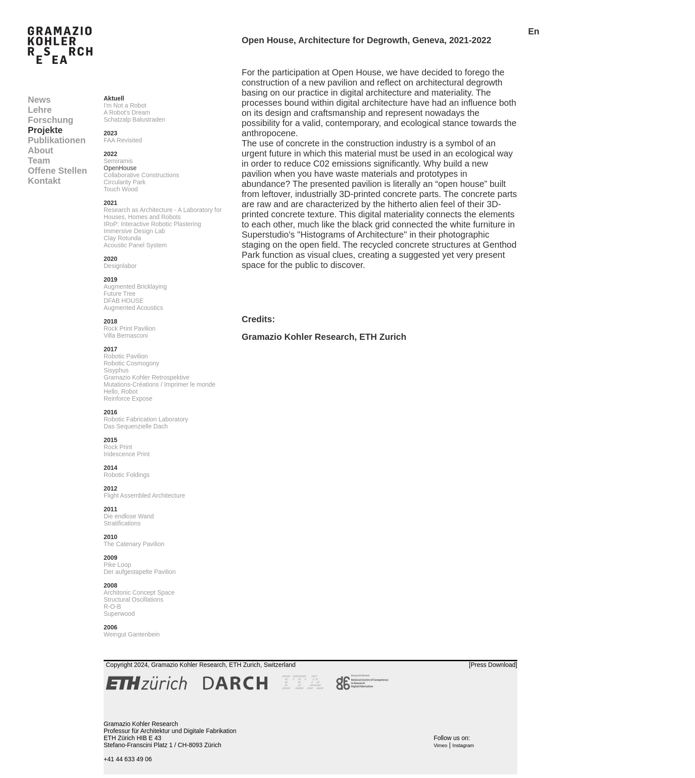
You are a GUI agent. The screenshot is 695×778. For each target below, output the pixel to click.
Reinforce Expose (128, 398)
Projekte (45, 130)
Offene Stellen (57, 170)
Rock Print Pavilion (130, 328)
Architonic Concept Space (139, 592)
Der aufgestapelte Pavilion (140, 571)
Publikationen (57, 140)
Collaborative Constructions (141, 175)
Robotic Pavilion (126, 356)
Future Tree (119, 293)
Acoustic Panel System (135, 245)
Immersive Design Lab (134, 231)
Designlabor (120, 265)
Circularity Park (125, 182)
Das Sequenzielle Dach (136, 426)
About (40, 150)
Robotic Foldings (126, 474)
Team (39, 160)
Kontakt (44, 181)
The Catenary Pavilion (134, 543)
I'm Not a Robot (125, 105)
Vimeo (440, 745)
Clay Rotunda (122, 238)
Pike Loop (117, 564)
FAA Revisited (123, 140)
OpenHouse (120, 167)
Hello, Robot (121, 391)
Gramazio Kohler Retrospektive (147, 377)
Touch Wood (121, 189)
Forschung (50, 120)
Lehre (40, 110)
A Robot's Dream (127, 112)
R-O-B (112, 606)
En (533, 31)
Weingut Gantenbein (132, 634)
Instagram (463, 745)
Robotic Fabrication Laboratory (146, 419)
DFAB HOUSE (123, 300)
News (39, 99)
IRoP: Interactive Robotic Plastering (152, 223)
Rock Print (118, 446)
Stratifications (122, 523)
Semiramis (118, 160)
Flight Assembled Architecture (144, 495)
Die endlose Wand (129, 516)
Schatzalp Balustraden (134, 119)
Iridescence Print (126, 454)
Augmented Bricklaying (135, 286)
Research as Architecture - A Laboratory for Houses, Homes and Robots (163, 213)
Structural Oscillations (133, 599)
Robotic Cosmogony (131, 363)
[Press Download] (493, 664)
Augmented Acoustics (133, 307)
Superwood (119, 613)
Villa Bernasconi (126, 335)
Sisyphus (116, 370)
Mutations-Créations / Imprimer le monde (160, 384)
